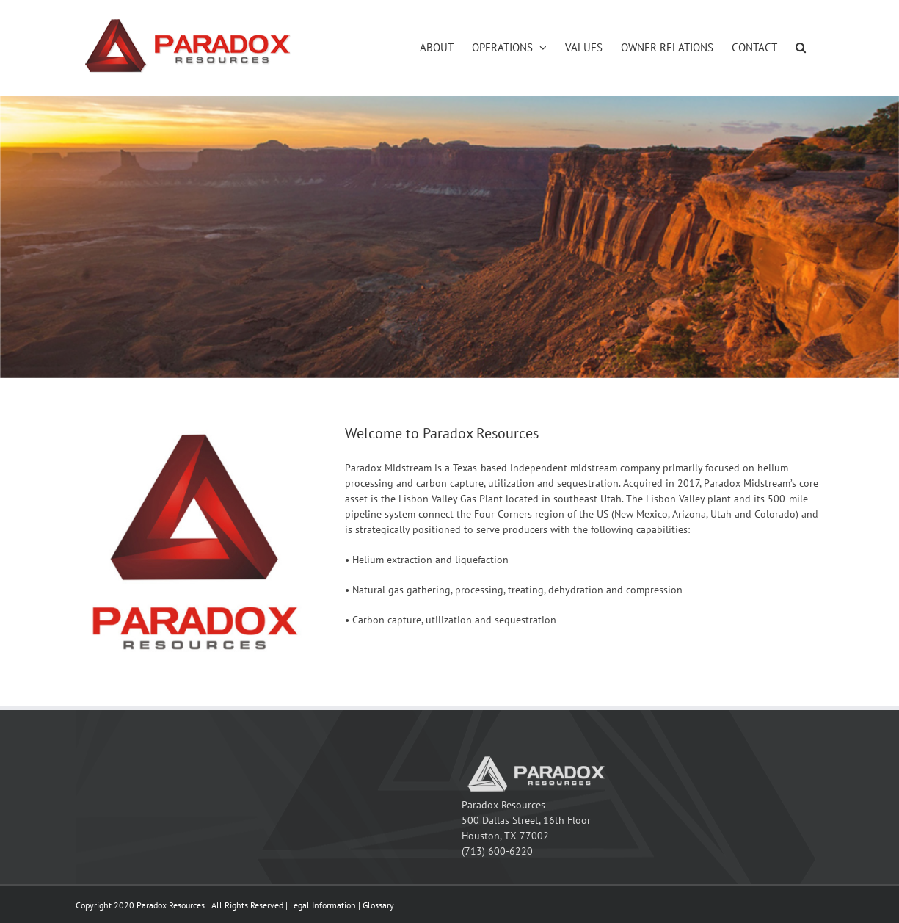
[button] (801, 47)
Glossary (378, 905)
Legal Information (323, 905)
